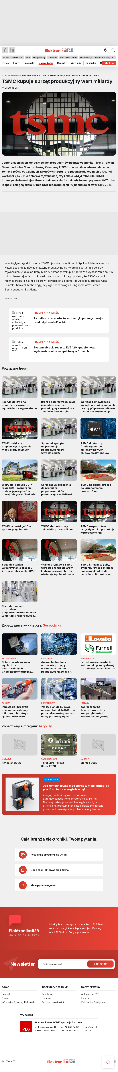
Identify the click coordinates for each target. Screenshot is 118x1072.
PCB (28, 57)
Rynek (5, 62)
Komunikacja (86, 57)
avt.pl (88, 1030)
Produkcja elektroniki (13, 57)
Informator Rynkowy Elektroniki (18, 1002)
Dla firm (109, 62)
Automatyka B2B (90, 994)
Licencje (46, 998)
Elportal (85, 998)
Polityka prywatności (53, 1002)
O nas (5, 998)
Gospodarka (46, 62)
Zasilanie (52, 57)
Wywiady (76, 62)
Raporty (62, 62)
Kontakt (6, 994)
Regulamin (47, 994)
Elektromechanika (68, 57)
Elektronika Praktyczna (93, 1002)
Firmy (16, 62)
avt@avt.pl (91, 1027)
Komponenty (39, 57)
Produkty (29, 62)
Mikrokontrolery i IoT (105, 57)
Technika (90, 62)
